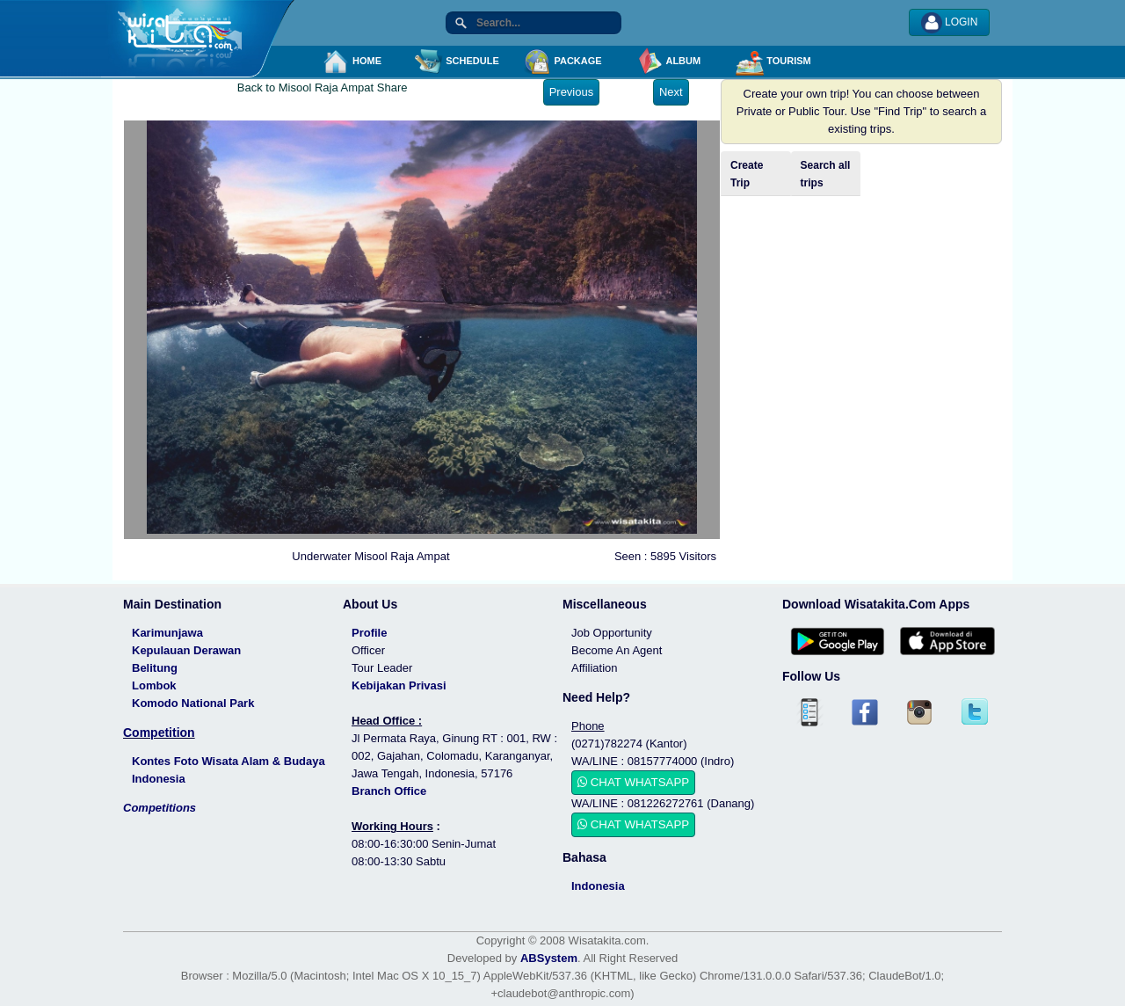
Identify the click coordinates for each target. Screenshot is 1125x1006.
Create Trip (746, 174)
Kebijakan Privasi (399, 685)
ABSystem (548, 958)
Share (392, 87)
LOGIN (949, 22)
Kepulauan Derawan (186, 650)
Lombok (154, 685)
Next (671, 91)
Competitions (159, 807)
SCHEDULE (457, 61)
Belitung (155, 667)
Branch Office (389, 791)
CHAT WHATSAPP (633, 782)
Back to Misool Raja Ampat (305, 87)
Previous (571, 91)
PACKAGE (562, 61)
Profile (369, 632)
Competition (159, 732)
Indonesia (598, 886)
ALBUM (667, 61)
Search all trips (826, 174)
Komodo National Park (193, 703)
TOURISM (773, 61)
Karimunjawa (167, 632)
